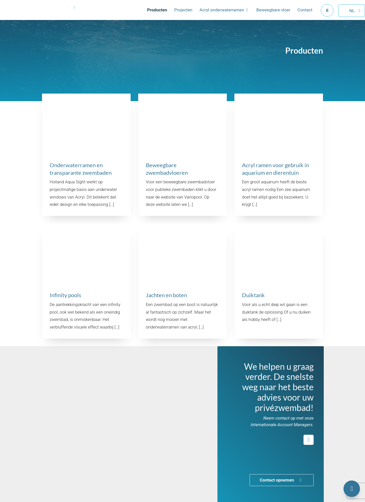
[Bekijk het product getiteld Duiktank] (278, 281)
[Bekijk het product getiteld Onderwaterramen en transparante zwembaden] (86, 155)
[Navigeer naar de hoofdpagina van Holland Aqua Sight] (43, 14)
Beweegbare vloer (266, 13)
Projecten (176, 13)
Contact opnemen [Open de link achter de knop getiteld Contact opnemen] (281, 480)
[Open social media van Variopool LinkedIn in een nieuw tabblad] (308, 440)
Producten (149, 13)
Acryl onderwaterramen (214, 13)
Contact (297, 13)
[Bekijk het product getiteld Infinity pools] (86, 281)
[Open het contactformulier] (351, 489)
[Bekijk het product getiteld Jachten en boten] (182, 281)
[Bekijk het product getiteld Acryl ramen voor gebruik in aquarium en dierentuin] (278, 155)
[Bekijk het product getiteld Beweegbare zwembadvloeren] (182, 155)
